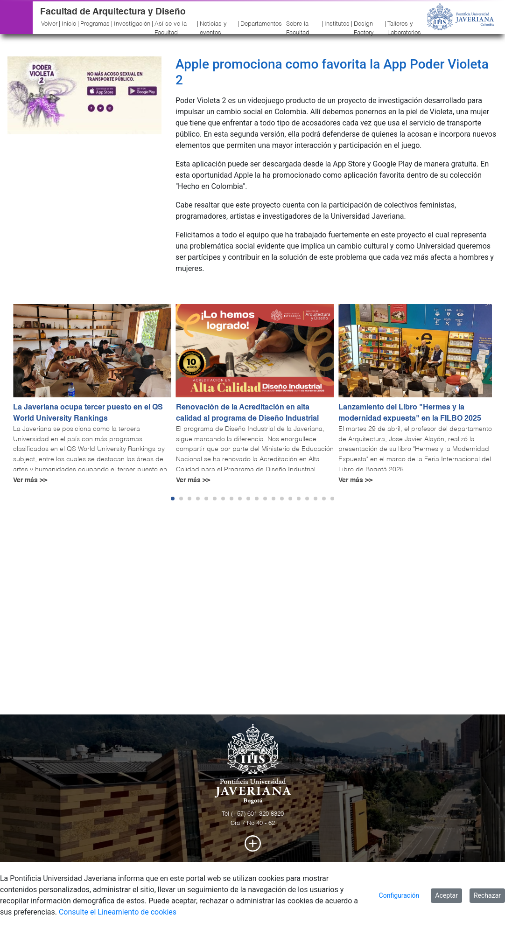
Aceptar (446, 895)
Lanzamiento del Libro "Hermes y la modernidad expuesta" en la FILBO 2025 (409, 413)
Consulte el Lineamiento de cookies (117, 912)
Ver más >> (30, 480)
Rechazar (487, 895)
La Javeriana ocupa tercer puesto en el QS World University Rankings (88, 413)
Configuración (399, 895)
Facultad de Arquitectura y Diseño (113, 11)
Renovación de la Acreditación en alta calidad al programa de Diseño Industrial (247, 413)
